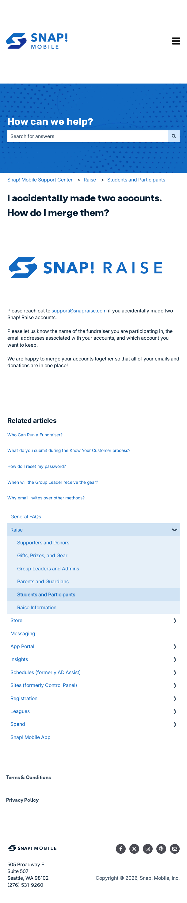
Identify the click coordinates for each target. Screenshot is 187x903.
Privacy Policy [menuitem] (22, 800)
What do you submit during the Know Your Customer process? (68, 450)
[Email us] (175, 849)
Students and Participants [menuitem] (46, 594)
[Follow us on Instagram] (148, 849)
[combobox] (87, 136)
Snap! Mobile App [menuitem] (30, 737)
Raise (90, 180)
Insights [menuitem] (19, 659)
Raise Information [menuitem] (36, 607)
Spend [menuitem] (17, 724)
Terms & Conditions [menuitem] (28, 777)
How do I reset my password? (36, 466)
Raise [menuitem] (16, 530)
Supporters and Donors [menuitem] (43, 542)
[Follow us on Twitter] (134, 849)
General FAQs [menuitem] (25, 516)
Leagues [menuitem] (20, 711)
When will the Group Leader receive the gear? (52, 482)
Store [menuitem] (16, 620)
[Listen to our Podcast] (161, 849)
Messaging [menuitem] (22, 633)
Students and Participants (136, 180)
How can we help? (50, 121)
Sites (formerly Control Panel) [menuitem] (43, 685)
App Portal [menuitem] (22, 646)
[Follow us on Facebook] (121, 849)
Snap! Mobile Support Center (40, 180)
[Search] (174, 136)
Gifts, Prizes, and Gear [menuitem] (42, 555)
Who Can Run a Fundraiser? (35, 434)
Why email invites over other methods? (46, 497)
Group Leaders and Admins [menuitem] (48, 568)
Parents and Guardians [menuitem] (43, 581)
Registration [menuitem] (23, 698)
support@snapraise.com (79, 311)
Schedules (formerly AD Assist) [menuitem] (45, 672)
